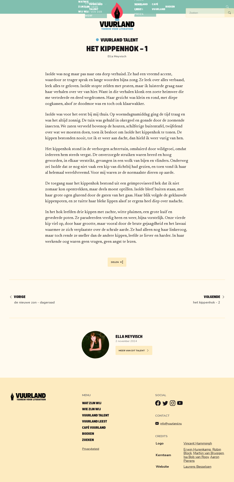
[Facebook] (159, 404)
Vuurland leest (94, 421)
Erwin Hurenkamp (197, 449)
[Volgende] (211, 297)
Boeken (88, 434)
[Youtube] (180, 404)
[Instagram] (173, 404)
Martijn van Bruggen (208, 453)
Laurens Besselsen (197, 466)
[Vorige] (19, 297)
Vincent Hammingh (198, 443)
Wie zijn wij (91, 409)
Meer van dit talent (134, 351)
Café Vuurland (94, 427)
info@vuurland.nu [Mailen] (171, 423)
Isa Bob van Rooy (196, 457)
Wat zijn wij (91, 403)
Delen (117, 262)
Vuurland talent (119, 40)
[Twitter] (166, 404)
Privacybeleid (90, 449)
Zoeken (88, 440)
